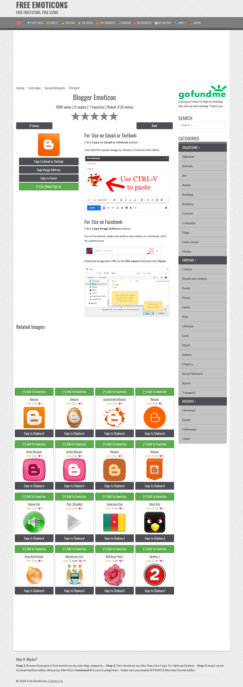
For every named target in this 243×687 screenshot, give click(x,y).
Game (186, 307)
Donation (184, 101)
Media (186, 251)
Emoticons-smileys (194, 278)
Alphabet (188, 156)
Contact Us (55, 681)
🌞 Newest (52, 23)
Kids (185, 316)
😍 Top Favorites (105, 23)
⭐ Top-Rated (85, 23)
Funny (186, 297)
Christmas (189, 410)
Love (185, 335)
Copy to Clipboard (34, 433)
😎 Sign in (194, 23)
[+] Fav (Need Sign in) (48, 186)
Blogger (74, 87)
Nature (187, 354)
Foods (186, 288)
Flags (185, 232)
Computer (189, 223)
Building (187, 194)
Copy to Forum (48, 178)
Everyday (34, 87)
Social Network (55, 87)
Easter (186, 419)
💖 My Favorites (143, 23)
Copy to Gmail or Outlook (48, 161)
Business (188, 204)
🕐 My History (163, 23)
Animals (187, 166)
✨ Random (124, 23)
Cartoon (187, 213)
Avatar (186, 185)
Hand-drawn (190, 242)
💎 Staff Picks (35, 23)
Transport (188, 392)
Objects (187, 364)
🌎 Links (179, 23)
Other (186, 438)
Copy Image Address (49, 170)
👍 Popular (68, 23)
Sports (186, 383)
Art (184, 175)
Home (20, 87)
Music (186, 345)
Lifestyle (187, 326)
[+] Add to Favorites (34, 391)
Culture (187, 269)
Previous (34, 125)
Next (154, 125)
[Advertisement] (158, 8)
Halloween (189, 429)
